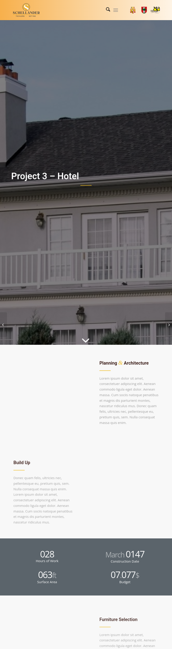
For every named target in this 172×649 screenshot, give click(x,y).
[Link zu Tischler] (155, 10)
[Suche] (105, 10)
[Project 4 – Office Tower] (168, 324)
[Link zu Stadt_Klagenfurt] (144, 10)
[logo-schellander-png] (26, 10)
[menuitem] (105, 10)
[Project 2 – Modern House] (3, 324)
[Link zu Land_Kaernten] (132, 10)
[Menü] (115, 10)
